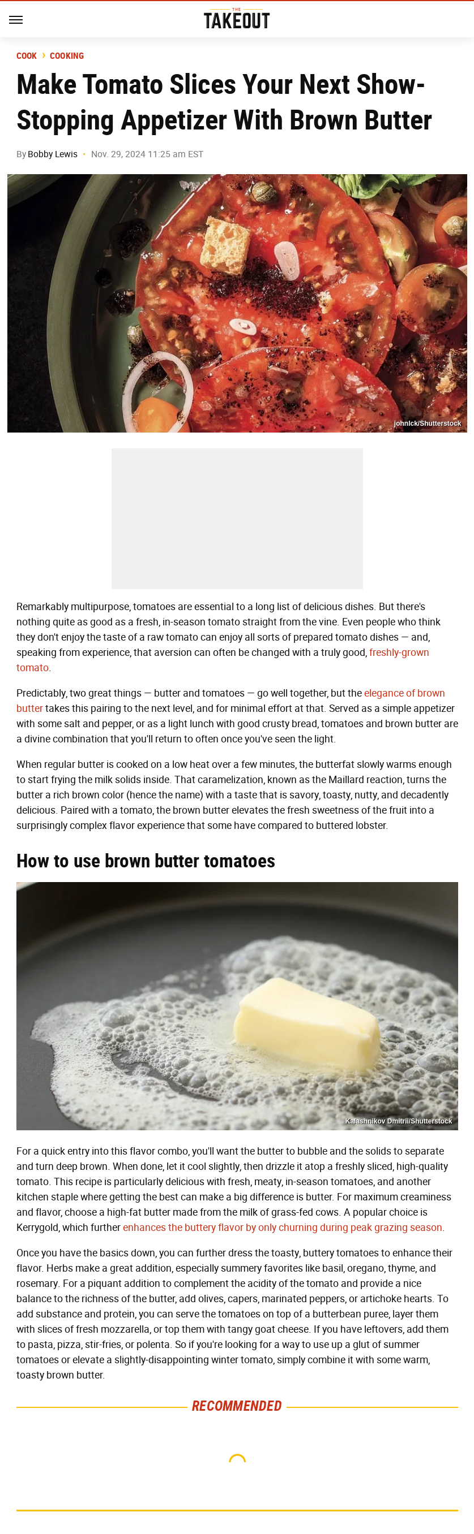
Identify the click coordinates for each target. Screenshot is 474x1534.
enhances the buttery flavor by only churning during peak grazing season (282, 1227)
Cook (26, 56)
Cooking (67, 56)
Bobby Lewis (53, 154)
